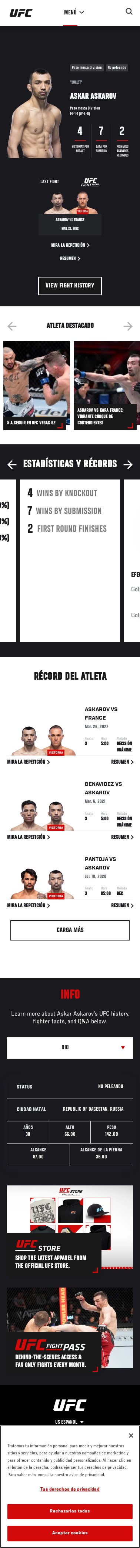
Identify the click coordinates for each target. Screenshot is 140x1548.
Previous (12, 326)
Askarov (97, 711)
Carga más (70, 930)
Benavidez (99, 786)
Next (128, 326)
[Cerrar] (131, 1435)
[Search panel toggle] (129, 11)
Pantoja (96, 861)
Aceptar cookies (70, 1533)
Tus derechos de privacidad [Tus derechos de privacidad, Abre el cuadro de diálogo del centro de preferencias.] (69, 1489)
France (95, 720)
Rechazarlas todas (70, 1511)
